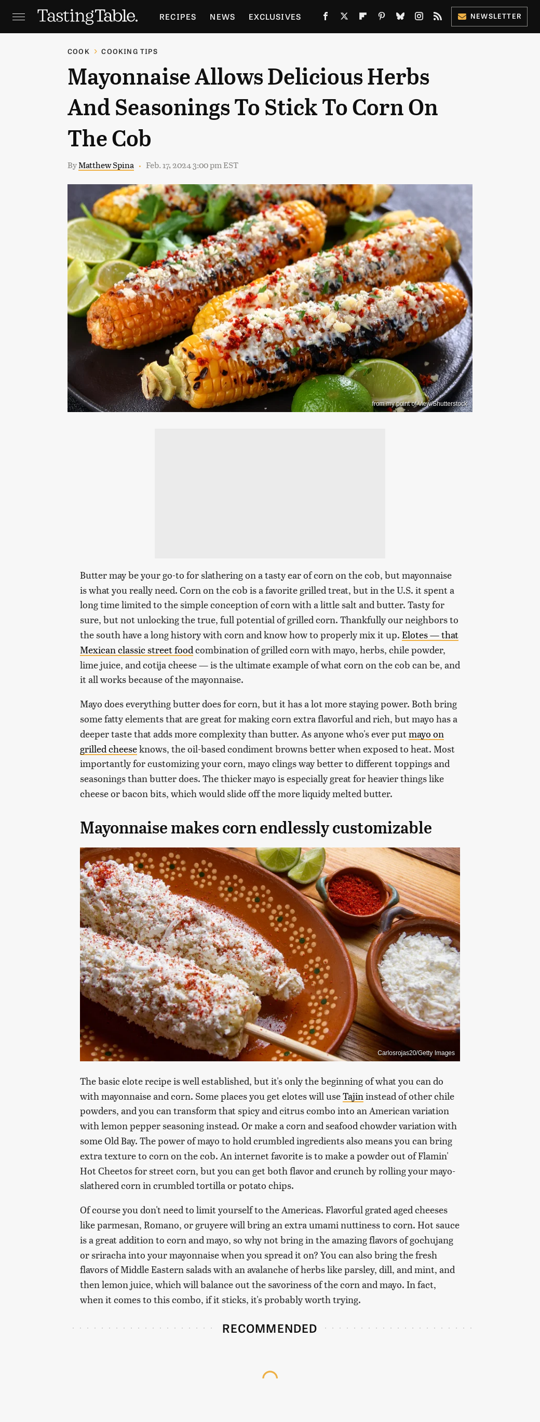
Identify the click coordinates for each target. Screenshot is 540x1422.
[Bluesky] (400, 18)
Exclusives (275, 16)
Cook (79, 51)
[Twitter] (344, 18)
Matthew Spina (106, 165)
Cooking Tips (129, 51)
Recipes (177, 16)
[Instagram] (419, 18)
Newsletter (489, 16)
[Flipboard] (363, 18)
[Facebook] (325, 18)
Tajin (353, 1095)
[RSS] (438, 18)
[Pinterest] (381, 18)
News (222, 16)
